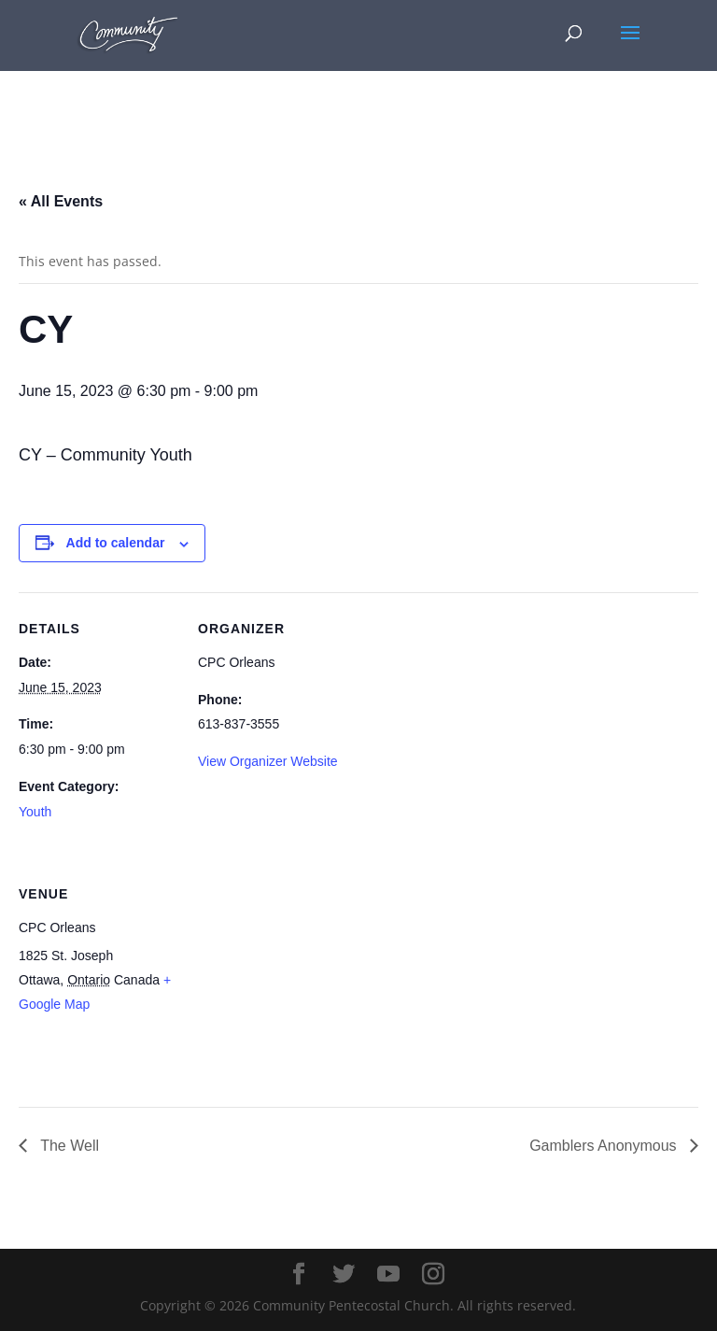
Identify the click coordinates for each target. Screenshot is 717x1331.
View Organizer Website (268, 761)
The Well (67, 1146)
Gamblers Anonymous (605, 1146)
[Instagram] (433, 1274)
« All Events (61, 201)
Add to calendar (115, 542)
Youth (35, 811)
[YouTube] (388, 1274)
